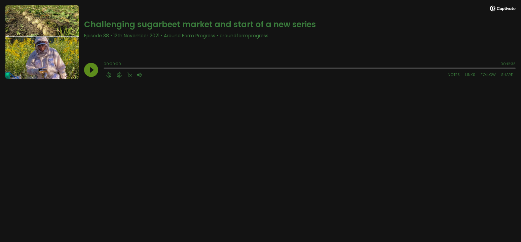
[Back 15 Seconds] (109, 75)
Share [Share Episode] (507, 74)
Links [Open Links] (470, 74)
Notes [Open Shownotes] (454, 74)
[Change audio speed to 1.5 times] (129, 75)
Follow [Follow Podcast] (488, 74)
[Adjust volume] (139, 75)
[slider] (105, 69)
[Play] (91, 70)
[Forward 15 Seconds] (119, 75)
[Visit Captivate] (503, 9)
